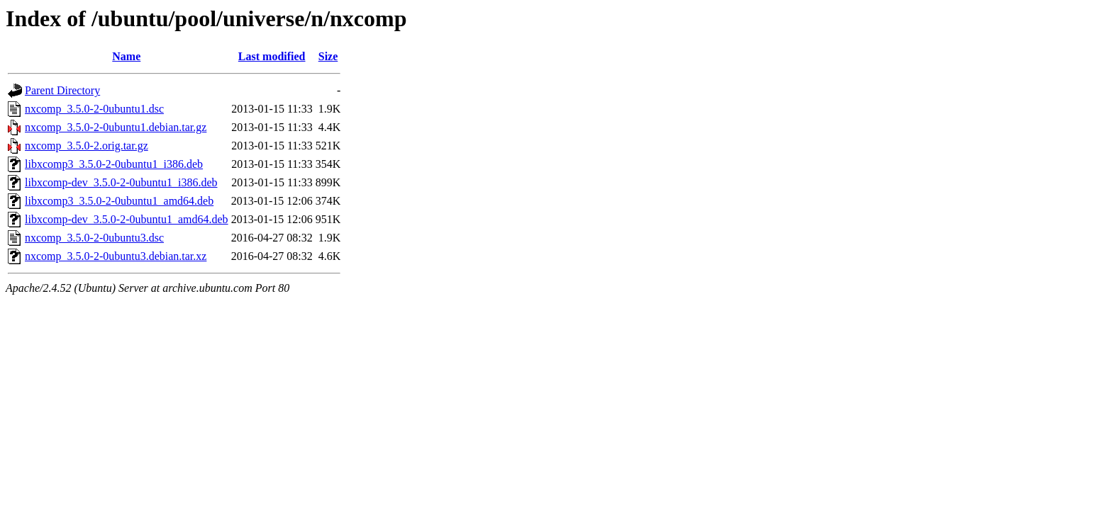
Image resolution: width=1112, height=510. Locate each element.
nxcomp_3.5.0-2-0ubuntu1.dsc (94, 109)
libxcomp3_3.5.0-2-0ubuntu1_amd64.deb (119, 201)
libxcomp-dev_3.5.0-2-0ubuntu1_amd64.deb (126, 219)
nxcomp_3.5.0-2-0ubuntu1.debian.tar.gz (115, 127)
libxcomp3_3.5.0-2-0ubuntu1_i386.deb (114, 164)
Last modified (272, 56)
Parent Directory (62, 90)
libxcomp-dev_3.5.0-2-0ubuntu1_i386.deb (121, 182)
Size (328, 56)
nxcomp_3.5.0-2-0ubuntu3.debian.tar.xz (115, 256)
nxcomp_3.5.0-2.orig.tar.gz (86, 146)
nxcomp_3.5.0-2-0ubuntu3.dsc (94, 238)
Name (126, 56)
